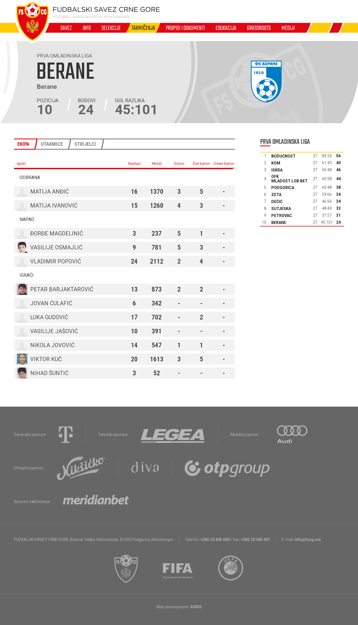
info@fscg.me (308, 539)
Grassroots (259, 28)
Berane (278, 222)
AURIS (196, 607)
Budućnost (283, 156)
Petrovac (281, 215)
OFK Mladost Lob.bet (289, 178)
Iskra (276, 170)
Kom (275, 163)
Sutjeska (281, 208)
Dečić (276, 201)
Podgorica (282, 187)
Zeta (276, 194)
